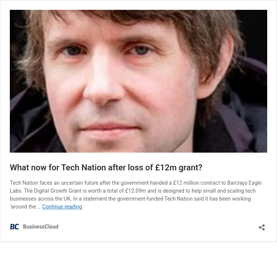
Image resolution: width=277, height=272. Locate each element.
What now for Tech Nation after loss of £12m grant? (106, 167)
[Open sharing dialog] (262, 225)
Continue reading (62, 207)
